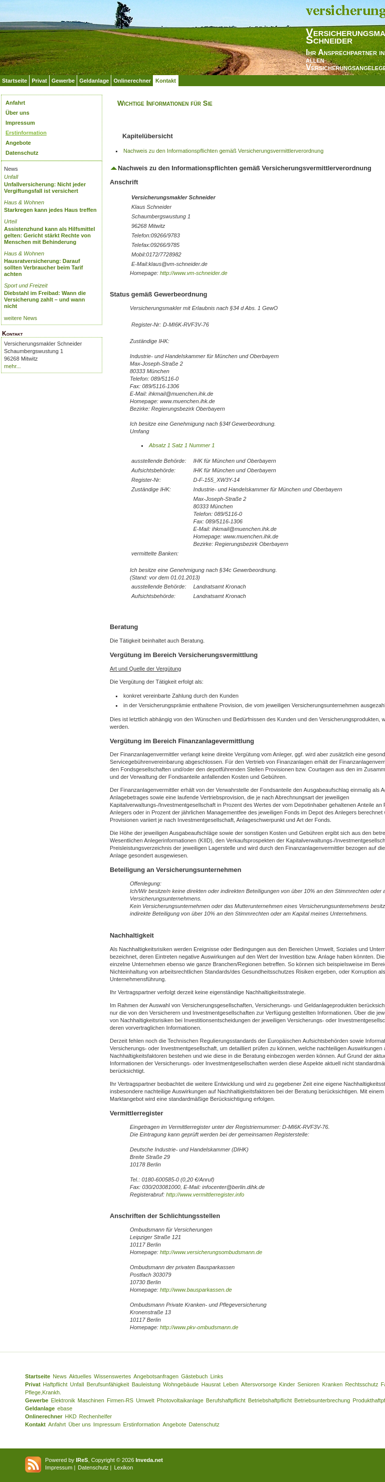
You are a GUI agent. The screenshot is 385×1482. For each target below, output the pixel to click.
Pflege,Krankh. (43, 1392)
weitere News (20, 318)
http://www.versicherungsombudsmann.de (211, 1252)
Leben (231, 1384)
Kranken (332, 1384)
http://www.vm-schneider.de (194, 273)
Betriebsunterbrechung (322, 1400)
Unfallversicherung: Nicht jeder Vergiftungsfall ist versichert (45, 187)
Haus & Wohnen (24, 202)
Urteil (10, 221)
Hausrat (211, 1384)
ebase (64, 1408)
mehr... (12, 366)
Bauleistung (146, 1384)
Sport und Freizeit (26, 285)
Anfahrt (15, 103)
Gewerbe (63, 81)
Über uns (18, 113)
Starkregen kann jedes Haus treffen (50, 210)
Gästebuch (194, 1376)
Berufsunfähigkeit (108, 1384)
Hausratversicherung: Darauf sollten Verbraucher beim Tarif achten (43, 267)
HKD (71, 1416)
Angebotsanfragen (155, 1376)
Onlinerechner (132, 81)
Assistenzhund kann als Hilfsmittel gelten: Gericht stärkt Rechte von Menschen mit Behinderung (49, 235)
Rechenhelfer (95, 1416)
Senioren (308, 1384)
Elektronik (63, 1400)
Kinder (287, 1384)
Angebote (18, 143)
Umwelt (145, 1400)
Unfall (11, 177)
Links (216, 1376)
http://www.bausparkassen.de (196, 1290)
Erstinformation (26, 133)
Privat (39, 81)
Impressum (20, 123)
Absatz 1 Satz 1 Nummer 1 (182, 445)
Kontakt (165, 81)
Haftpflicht (55, 1384)
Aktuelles (80, 1376)
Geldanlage (94, 81)
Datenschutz (22, 153)
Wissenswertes (112, 1376)
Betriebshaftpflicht (270, 1400)
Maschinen (91, 1400)
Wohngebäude (181, 1384)
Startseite (14, 81)
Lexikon (123, 1467)
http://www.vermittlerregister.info (205, 1195)
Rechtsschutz (361, 1384)
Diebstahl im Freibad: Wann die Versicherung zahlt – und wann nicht (45, 299)
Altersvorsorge (259, 1384)
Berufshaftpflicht (226, 1400)
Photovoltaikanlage (180, 1400)
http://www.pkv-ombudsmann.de (199, 1327)
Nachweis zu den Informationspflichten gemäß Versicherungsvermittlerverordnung (223, 151)
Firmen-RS (120, 1400)
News (60, 1376)
